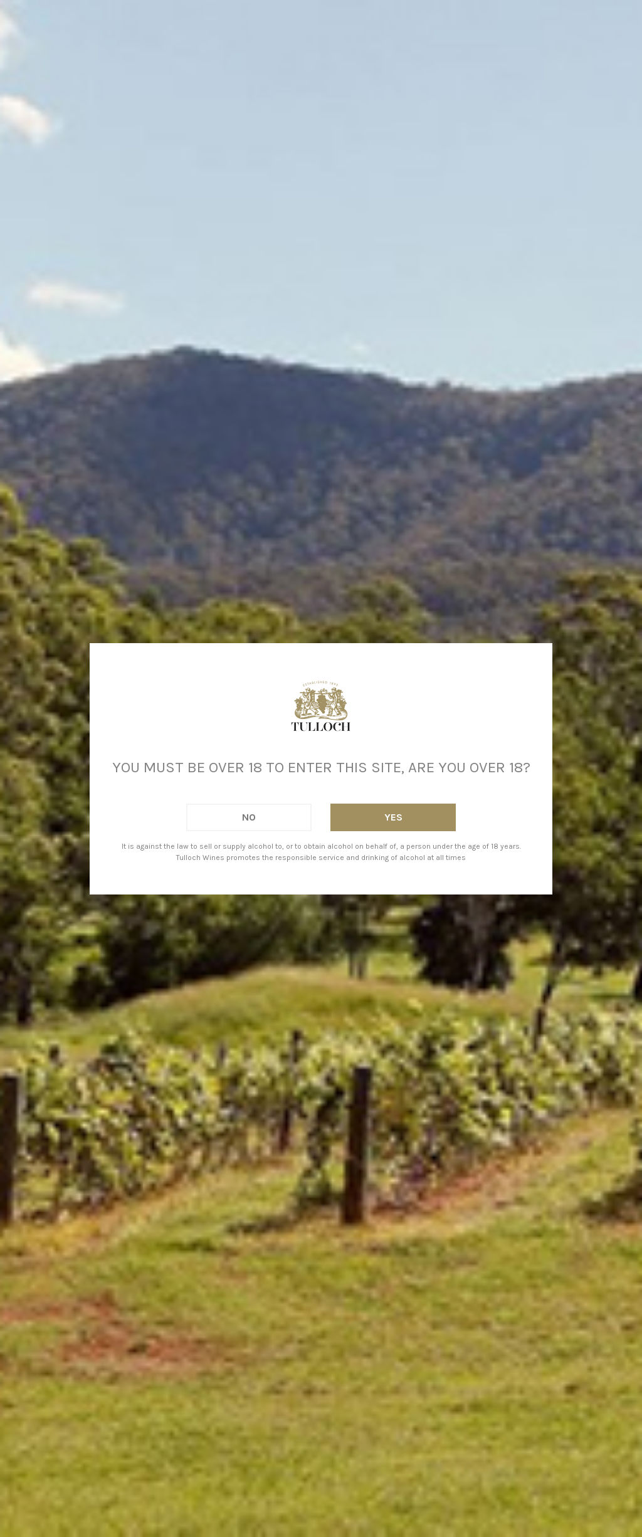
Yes (393, 817)
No (249, 817)
